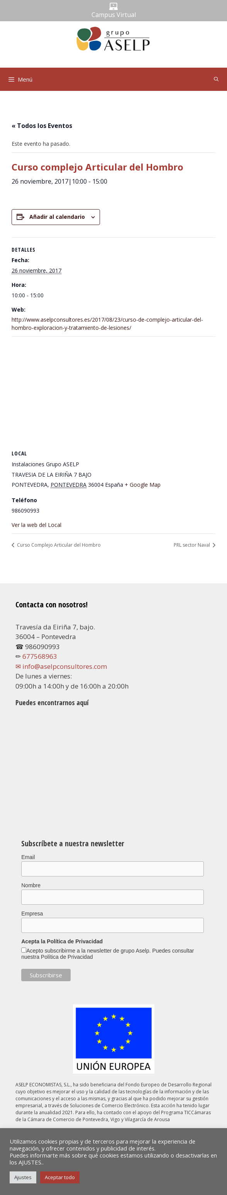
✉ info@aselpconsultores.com (61, 666)
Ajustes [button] (23, 1177)
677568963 (39, 656)
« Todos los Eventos (42, 125)
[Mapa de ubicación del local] (113, 392)
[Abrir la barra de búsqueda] (216, 79)
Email (28, 857)
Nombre (31, 885)
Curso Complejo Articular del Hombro (58, 545)
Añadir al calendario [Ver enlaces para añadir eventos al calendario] (57, 216)
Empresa (32, 913)
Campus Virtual (113, 14)
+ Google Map (143, 484)
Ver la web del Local (36, 524)
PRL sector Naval (192, 545)
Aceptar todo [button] (60, 1177)
